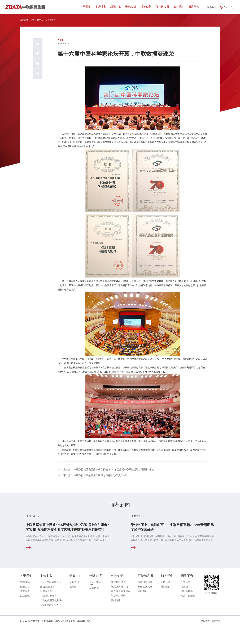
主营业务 (102, 7)
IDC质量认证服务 (49, 604)
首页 (32, 20)
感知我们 (166, 586)
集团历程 (25, 586)
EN (225, 7)
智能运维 (116, 600)
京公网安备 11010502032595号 (76, 621)
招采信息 (185, 581)
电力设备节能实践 (120, 590)
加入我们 (179, 7)
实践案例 (142, 590)
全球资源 (131, 7)
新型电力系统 (118, 595)
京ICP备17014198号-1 (52, 621)
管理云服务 (46, 590)
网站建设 (205, 621)
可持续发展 (163, 7)
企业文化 (25, 595)
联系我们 (211, 7)
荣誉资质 (25, 590)
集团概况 (25, 581)
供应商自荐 (187, 590)
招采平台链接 (188, 595)
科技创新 (146, 7)
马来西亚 (94, 587)
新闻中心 (116, 7)
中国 (98, 581)
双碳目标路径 (145, 581)
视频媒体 (74, 586)
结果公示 (185, 586)
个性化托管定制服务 (51, 600)
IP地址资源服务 (48, 595)
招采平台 (193, 7)
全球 (91, 581)
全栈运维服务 (47, 586)
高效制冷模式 (118, 581)
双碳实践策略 (145, 586)
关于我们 (87, 7)
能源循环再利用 (119, 586)
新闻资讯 (51, 20)
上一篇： (109, 469)
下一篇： (94, 475)
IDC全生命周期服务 (50, 581)
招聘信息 (166, 581)
